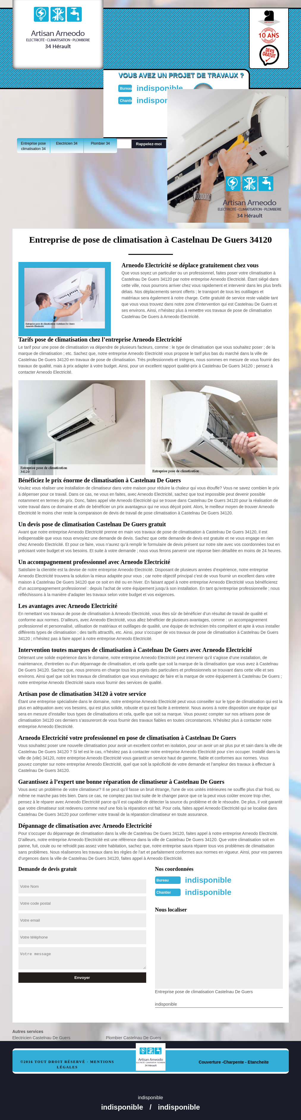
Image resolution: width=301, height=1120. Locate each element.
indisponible (164, 88)
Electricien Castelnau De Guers (41, 1037)
